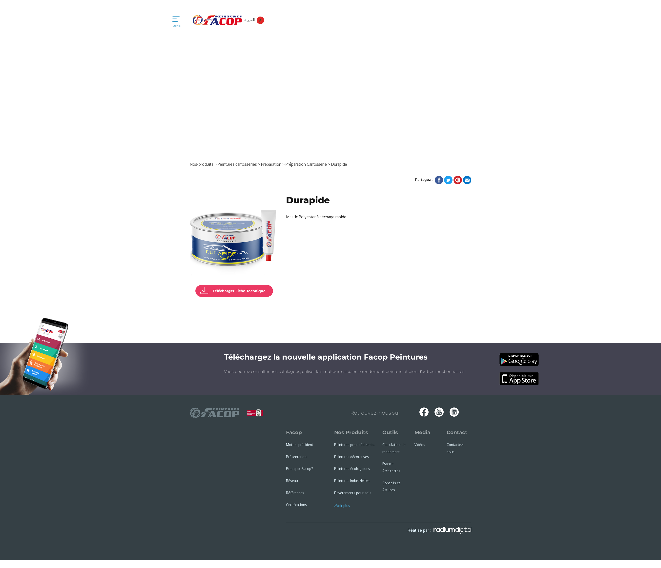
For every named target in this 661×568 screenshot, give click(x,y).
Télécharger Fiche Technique (239, 291)
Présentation (296, 457)
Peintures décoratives (351, 457)
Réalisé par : (439, 530)
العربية (254, 19)
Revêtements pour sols (352, 493)
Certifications (296, 505)
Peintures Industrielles (352, 481)
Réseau (292, 481)
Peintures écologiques (352, 469)
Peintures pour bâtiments (354, 445)
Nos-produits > (203, 164)
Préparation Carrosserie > (308, 164)
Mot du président (299, 445)
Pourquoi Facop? (299, 469)
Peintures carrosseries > (239, 164)
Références (295, 493)
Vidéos (419, 445)
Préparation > (273, 164)
